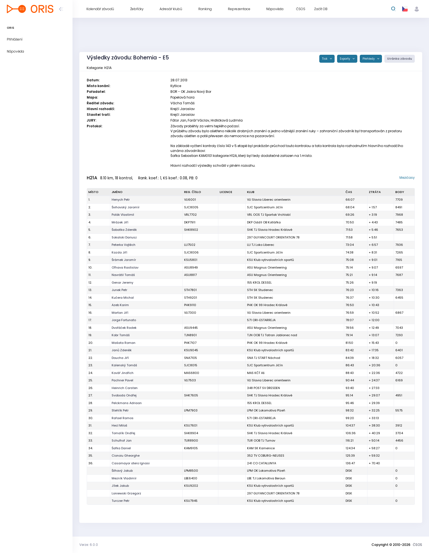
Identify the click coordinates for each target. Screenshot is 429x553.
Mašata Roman (123, 343)
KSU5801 (190, 260)
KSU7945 (191, 501)
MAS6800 (191, 373)
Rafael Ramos (123, 418)
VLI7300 (190, 312)
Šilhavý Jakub (122, 470)
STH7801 (190, 290)
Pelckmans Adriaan (127, 403)
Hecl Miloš (119, 425)
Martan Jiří (120, 312)
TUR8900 (191, 440)
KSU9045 (191, 350)
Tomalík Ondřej (123, 433)
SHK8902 (191, 229)
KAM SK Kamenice (261, 448)
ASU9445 (191, 328)
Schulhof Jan (122, 440)
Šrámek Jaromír (124, 260)
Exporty (345, 59)
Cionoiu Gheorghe (126, 455)
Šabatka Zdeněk (124, 229)
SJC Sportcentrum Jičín (265, 207)
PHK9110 (190, 305)
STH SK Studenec (260, 290)
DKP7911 (189, 222)
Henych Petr (121, 199)
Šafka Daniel (121, 448)
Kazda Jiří (119, 252)
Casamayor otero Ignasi (131, 463)
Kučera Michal (123, 297)
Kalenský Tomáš (124, 365)
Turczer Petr (120, 501)
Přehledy (369, 59)
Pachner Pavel (122, 380)
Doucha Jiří (120, 358)
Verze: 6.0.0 (88, 544)
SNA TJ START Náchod (263, 358)
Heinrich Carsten (125, 388)
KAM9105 (191, 448)
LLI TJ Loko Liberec (260, 245)
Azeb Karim (120, 305)
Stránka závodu (399, 59)
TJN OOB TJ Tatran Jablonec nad (272, 335)
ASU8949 (191, 267)
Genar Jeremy (122, 282)
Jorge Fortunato (124, 320)
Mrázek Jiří (120, 222)
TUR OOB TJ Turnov (261, 440)
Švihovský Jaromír (126, 207)
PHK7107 (190, 343)
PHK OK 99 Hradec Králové (267, 305)
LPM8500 (191, 470)
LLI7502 (189, 245)
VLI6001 (190, 199)
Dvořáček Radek (124, 328)
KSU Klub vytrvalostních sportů (270, 260)
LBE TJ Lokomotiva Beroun (266, 478)
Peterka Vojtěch (123, 245)
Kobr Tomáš (121, 335)
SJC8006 (191, 252)
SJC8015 (190, 365)
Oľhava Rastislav (125, 267)
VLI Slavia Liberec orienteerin (269, 199)
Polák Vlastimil (123, 214)
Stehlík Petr (120, 410)
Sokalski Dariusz (124, 237)
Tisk (325, 59)
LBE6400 (190, 478)
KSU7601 (190, 425)
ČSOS (417, 544)
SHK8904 (191, 433)
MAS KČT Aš (256, 373)
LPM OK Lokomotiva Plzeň (266, 410)
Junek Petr (119, 290)
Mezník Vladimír (124, 478)
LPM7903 (191, 410)
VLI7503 (190, 380)
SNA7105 (190, 358)
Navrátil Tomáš (123, 275)
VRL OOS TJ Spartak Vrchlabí (269, 214)
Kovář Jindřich (123, 373)
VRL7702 (190, 214)
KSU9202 (191, 485)
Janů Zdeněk (122, 350)
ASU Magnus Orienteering (267, 267)
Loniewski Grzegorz (126, 493)
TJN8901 (190, 335)
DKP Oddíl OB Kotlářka (264, 222)
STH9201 (190, 297)
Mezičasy (407, 177)
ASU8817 (190, 275)
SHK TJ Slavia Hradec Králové (269, 229)
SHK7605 (191, 395)
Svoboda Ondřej (124, 395)
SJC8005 (191, 207)
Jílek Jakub (120, 485)
